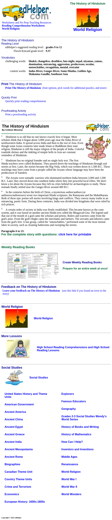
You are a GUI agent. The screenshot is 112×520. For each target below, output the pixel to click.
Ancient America (15, 411)
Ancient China (14, 419)
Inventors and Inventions (77, 449)
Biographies (12, 464)
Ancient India (13, 441)
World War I (68, 479)
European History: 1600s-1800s (25, 501)
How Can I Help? (72, 441)
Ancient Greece (14, 434)
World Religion (71, 471)
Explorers (67, 393)
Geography (68, 408)
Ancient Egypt (14, 426)
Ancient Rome (14, 456)
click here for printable (74, 234)
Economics (12, 494)
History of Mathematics (76, 434)
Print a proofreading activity (20, 114)
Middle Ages (69, 456)
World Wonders (71, 494)
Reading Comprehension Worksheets (23, 25)
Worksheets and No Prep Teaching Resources (26, 22)
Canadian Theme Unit (18, 471)
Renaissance (69, 464)
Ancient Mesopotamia (19, 449)
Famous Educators (73, 401)
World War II (69, 486)
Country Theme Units (18, 479)
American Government (19, 404)
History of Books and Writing (80, 426)
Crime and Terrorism (18, 486)
